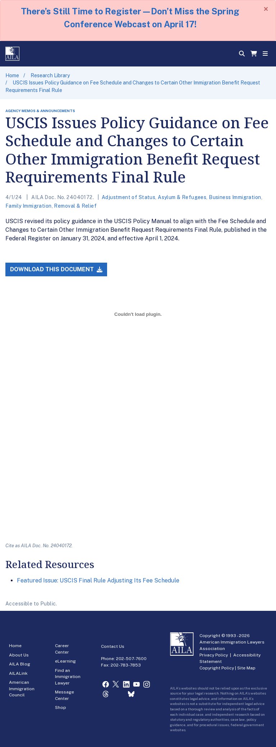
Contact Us (112, 646)
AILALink (18, 673)
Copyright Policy (216, 667)
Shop (60, 707)
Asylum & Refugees (182, 197)
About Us (19, 655)
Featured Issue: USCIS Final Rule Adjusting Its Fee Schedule (98, 580)
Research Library (50, 75)
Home (12, 75)
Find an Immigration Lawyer (67, 677)
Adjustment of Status (128, 197)
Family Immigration (28, 206)
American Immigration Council (21, 688)
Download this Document (56, 269)
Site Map (246, 667)
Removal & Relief (75, 206)
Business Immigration (235, 197)
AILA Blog (19, 664)
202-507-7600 (131, 658)
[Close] (266, 9)
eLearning (65, 661)
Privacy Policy (213, 655)
